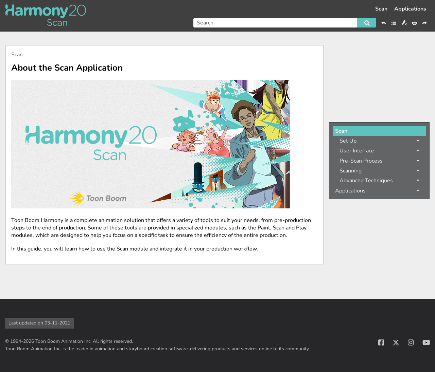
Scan (381, 9)
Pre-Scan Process (361, 161)
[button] (367, 23)
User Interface (357, 150)
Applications (410, 9)
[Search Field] (285, 23)
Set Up (348, 141)
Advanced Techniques (366, 180)
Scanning (351, 170)
